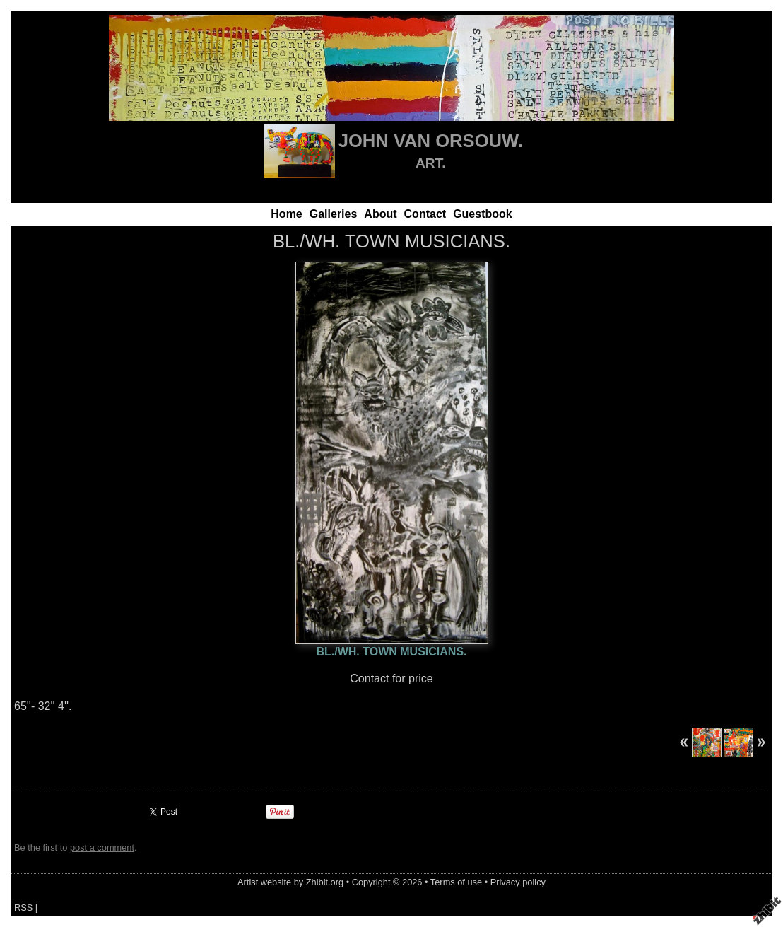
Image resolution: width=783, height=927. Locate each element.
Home (286, 214)
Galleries (334, 214)
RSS (23, 907)
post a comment (102, 847)
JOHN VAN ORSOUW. (430, 141)
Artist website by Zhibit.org (290, 882)
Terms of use (456, 882)
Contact (425, 214)
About (380, 214)
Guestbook (482, 214)
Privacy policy (518, 882)
